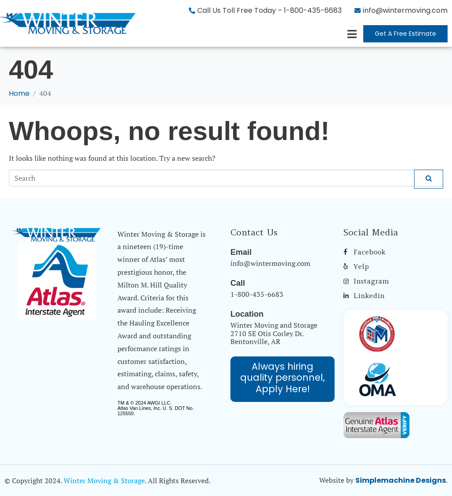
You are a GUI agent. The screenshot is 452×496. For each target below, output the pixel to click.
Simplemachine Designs (400, 480)
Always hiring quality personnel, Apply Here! (282, 377)
